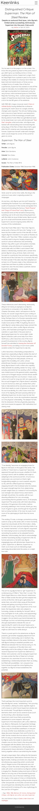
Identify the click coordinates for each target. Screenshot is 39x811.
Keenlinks (21, 807)
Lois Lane (25, 795)
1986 (11, 793)
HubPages (5, 800)
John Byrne (10, 795)
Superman (31, 795)
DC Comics (22, 793)
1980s (8, 793)
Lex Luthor (18, 795)
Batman (16, 793)
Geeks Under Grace (25, 798)
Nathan (16, 27)
